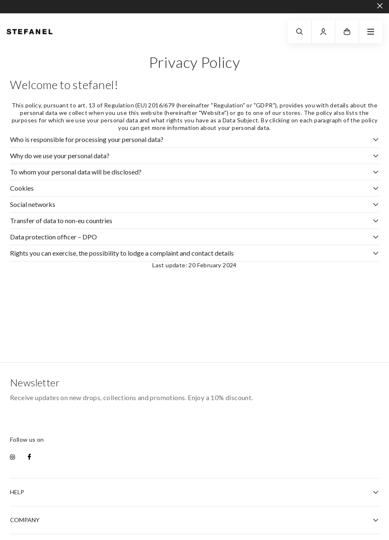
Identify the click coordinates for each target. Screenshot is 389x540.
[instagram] (12, 457)
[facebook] (29, 457)
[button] (347, 31)
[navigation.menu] (370, 31)
